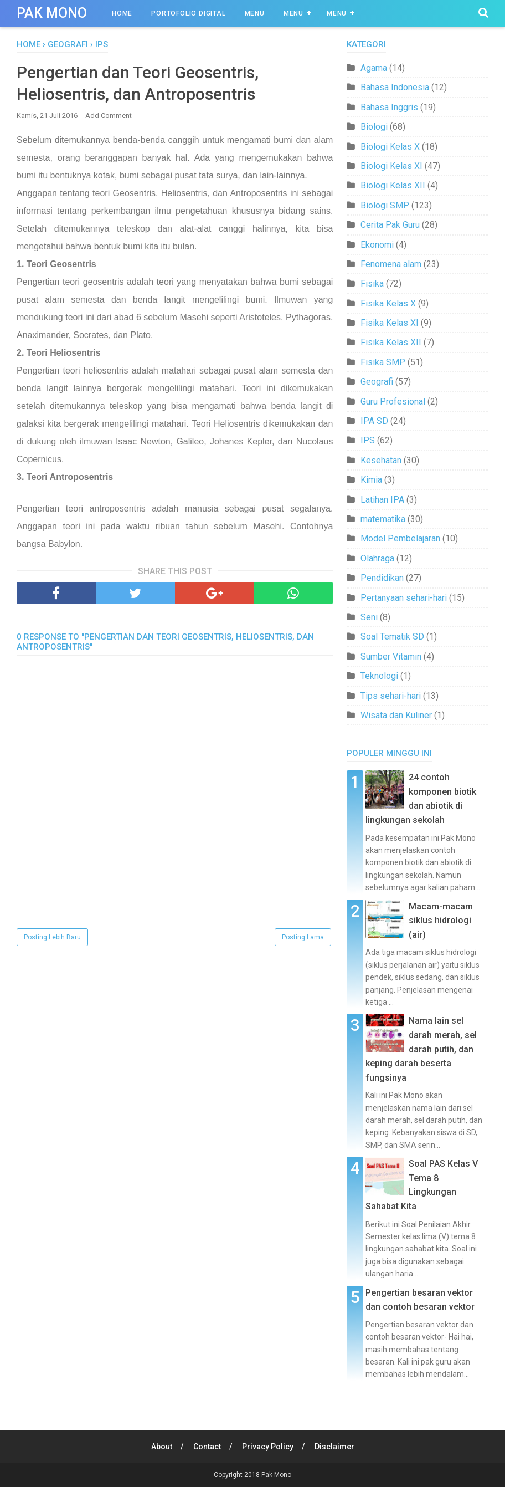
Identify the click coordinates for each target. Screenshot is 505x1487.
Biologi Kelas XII (392, 185)
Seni (369, 617)
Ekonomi (377, 244)
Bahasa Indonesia (394, 87)
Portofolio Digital (188, 13)
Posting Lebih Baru (52, 937)
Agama (373, 68)
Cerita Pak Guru (390, 224)
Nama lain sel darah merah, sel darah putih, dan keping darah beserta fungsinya (421, 1048)
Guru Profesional (392, 401)
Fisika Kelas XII (390, 342)
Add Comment (108, 115)
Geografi (376, 381)
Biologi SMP (384, 205)
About (161, 1446)
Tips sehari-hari (390, 696)
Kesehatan (380, 460)
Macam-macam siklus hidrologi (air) (441, 920)
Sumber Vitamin (390, 656)
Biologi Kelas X (390, 146)
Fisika (372, 283)
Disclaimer (334, 1446)
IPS (367, 440)
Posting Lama (303, 937)
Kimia (371, 479)
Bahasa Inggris (389, 107)
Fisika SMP (382, 362)
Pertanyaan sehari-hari (403, 597)
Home (122, 13)
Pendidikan (382, 578)
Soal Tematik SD (392, 636)
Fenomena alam (390, 264)
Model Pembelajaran (400, 538)
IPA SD (374, 421)
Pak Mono (52, 13)
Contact (207, 1446)
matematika (382, 519)
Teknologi (379, 676)
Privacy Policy (267, 1446)
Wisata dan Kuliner (396, 715)
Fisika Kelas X (388, 303)
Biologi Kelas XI (391, 166)
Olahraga (377, 558)
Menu (255, 13)
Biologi (374, 126)
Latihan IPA (382, 499)
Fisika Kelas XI (389, 323)
